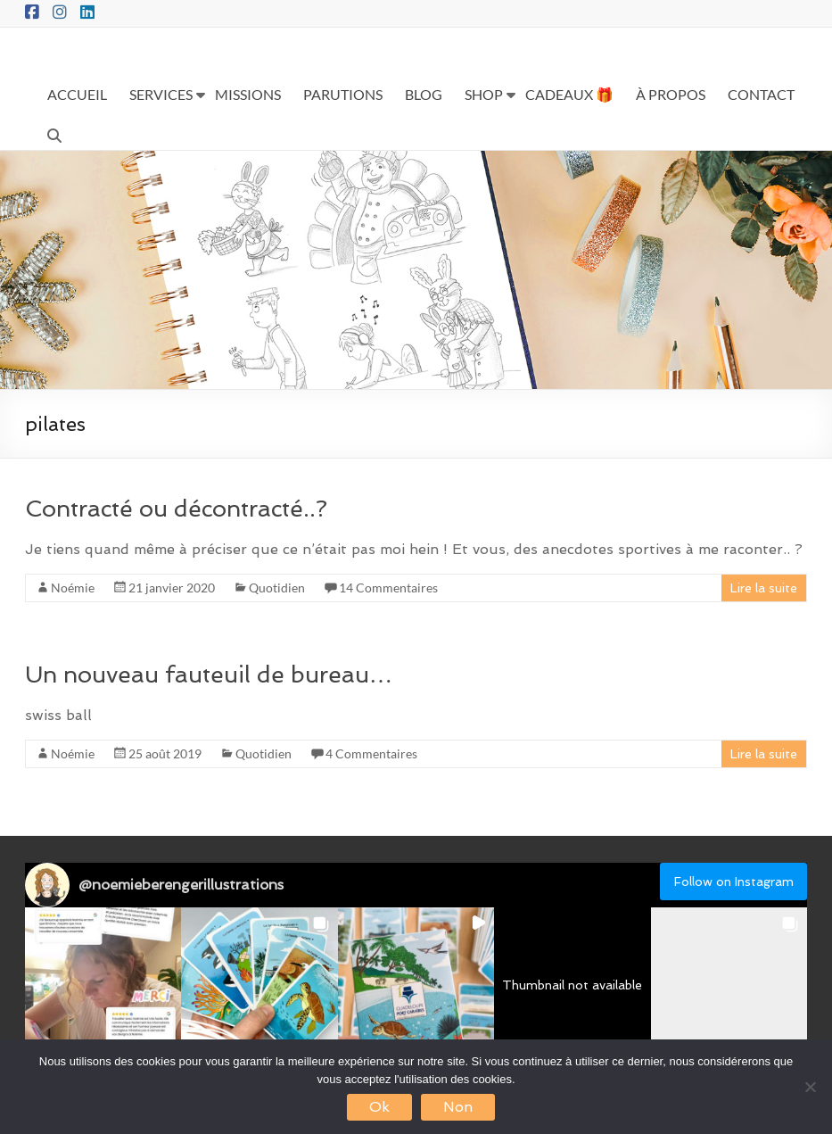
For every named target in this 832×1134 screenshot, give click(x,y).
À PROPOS (670, 94)
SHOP (484, 94)
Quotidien (277, 587)
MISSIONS (248, 94)
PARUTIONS (343, 94)
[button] (103, 985)
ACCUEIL (77, 94)
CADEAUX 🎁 (569, 94)
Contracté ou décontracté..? (176, 508)
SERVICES (161, 94)
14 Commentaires (388, 587)
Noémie (73, 587)
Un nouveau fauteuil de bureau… (208, 674)
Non (458, 1106)
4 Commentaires (371, 753)
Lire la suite (763, 588)
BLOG (423, 94)
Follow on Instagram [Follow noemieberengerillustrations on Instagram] (734, 881)
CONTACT (761, 94)
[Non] (810, 1087)
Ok (379, 1106)
